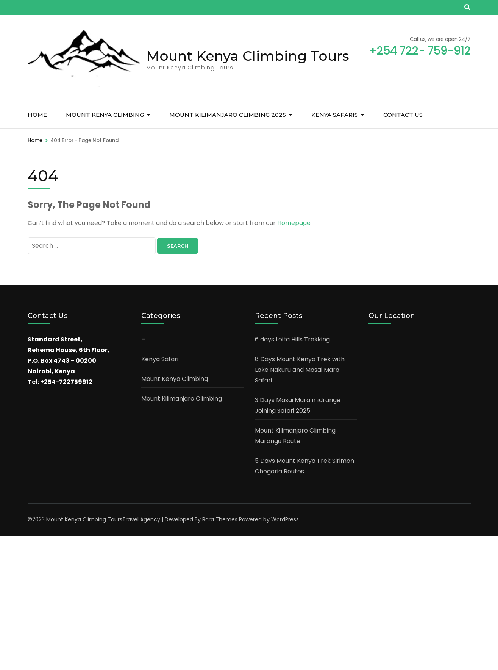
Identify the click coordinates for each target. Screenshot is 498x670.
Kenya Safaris (334, 114)
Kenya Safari (159, 359)
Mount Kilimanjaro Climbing (181, 398)
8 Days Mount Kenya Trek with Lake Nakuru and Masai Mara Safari (300, 370)
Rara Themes (219, 519)
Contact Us (403, 114)
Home (37, 114)
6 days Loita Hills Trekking (292, 339)
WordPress (285, 519)
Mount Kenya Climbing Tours (247, 55)
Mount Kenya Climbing (105, 114)
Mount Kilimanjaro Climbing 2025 (227, 114)
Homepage (294, 223)
